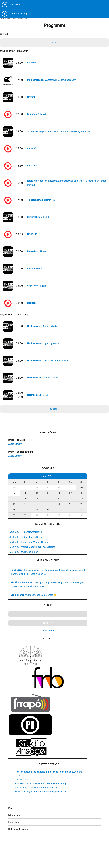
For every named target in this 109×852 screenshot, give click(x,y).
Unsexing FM (21, 790)
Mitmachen (14, 826)
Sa (67, 492)
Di (24, 492)
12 (46, 509)
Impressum (14, 833)
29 (46, 498)
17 (24, 515)
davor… (54, 43)
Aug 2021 (46, 487)
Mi (35, 492)
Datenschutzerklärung (19, 840)
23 (13, 520)
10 (24, 509)
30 (57, 498)
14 (67, 509)
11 (35, 509)
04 (35, 503)
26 (13, 498)
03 (24, 503)
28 (35, 498)
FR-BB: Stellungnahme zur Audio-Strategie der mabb (41, 802)
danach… (54, 418)
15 (78, 509)
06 (57, 503)
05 (46, 503)
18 (35, 515)
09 (13, 509)
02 (13, 503)
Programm (13, 819)
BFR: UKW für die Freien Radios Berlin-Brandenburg (40, 794)
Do (46, 492)
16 (13, 515)
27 (24, 498)
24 (24, 520)
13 (57, 509)
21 (67, 515)
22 (78, 515)
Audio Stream (15, 454)
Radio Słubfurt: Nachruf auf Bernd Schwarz (36, 798)
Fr (57, 492)
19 (46, 515)
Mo (13, 492)
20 (57, 515)
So (78, 492)
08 (78, 503)
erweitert (47, 641)
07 (67, 503)
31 (67, 498)
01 (78, 498)
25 (35, 520)
